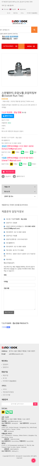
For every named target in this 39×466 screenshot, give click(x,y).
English (13, 9)
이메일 (6, 281)
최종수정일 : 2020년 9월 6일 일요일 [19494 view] (18, 101)
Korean (5, 9)
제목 (5, 275)
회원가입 (5, 375)
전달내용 (6, 288)
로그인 (5, 378)
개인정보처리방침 (8, 392)
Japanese (21, 9)
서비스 (5, 389)
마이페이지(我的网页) (9, 381)
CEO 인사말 (6, 395)
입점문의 (5, 364)
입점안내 (5, 367)
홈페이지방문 (8, 116)
